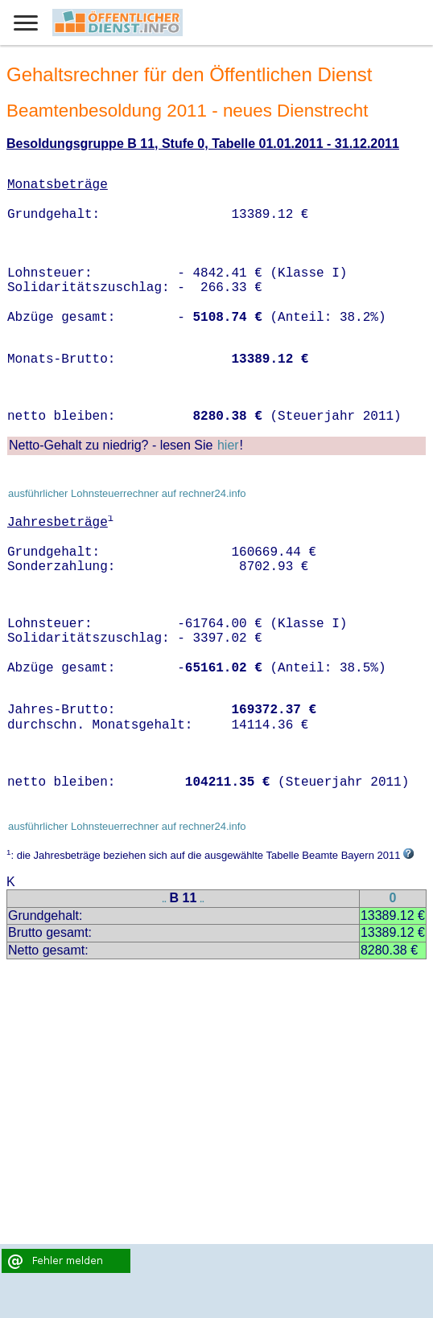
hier (228, 445)
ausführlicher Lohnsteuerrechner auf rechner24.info (127, 493)
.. (164, 899)
